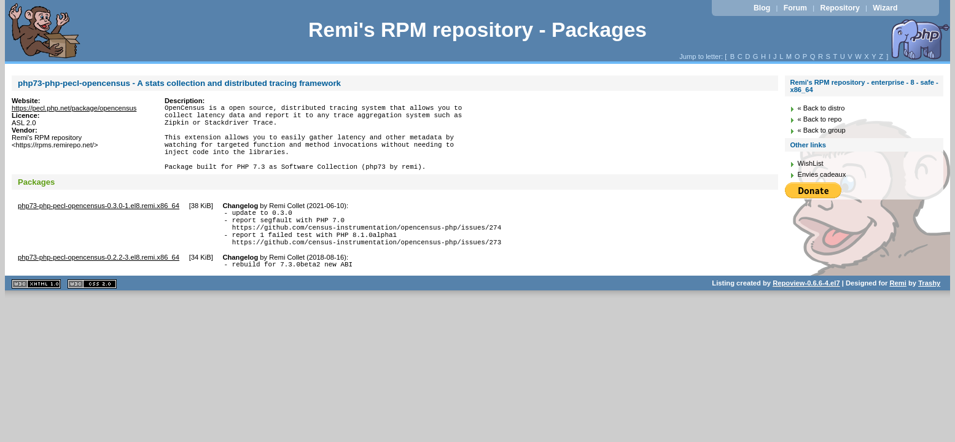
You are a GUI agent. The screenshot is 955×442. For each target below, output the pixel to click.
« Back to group (821, 130)
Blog (762, 8)
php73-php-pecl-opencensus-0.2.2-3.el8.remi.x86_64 (98, 283)
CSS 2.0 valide (92, 311)
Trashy (929, 310)
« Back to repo (819, 119)
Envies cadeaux (821, 174)
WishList (810, 163)
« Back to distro (820, 108)
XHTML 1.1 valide (36, 311)
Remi (898, 310)
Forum (795, 8)
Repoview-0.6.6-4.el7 (806, 310)
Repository (839, 8)
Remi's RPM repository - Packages (477, 29)
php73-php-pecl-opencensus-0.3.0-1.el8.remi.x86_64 (98, 222)
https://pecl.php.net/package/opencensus (74, 108)
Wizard (885, 8)
